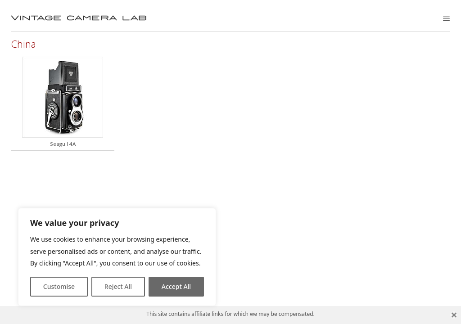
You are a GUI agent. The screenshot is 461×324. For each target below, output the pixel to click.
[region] (117, 257)
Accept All (176, 286)
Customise (59, 286)
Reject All (118, 286)
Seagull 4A (63, 143)
